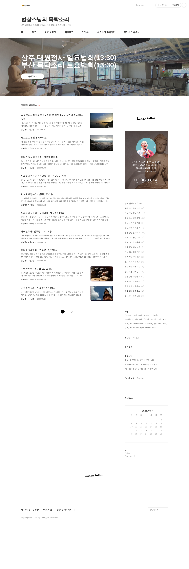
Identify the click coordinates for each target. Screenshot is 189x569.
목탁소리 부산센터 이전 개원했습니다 (139, 360)
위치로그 (69, 32)
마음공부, (149, 323)
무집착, (153, 319)
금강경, (148, 327)
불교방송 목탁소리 (134, 227)
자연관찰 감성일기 (134, 257)
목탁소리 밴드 (48, 550)
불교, (165, 319)
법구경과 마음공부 (27, 129)
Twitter (140, 378)
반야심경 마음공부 (134, 281)
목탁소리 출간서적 (134, 237)
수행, (127, 327)
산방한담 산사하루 (135, 232)
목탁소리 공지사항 (134, 208)
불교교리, (158, 323)
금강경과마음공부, (137, 323)
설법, (135, 315)
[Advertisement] (94, 506)
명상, (165, 323)
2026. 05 (146, 410)
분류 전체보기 (133, 203)
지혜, (127, 323)
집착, (160, 319)
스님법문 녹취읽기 (134, 261)
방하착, (146, 319)
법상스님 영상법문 (135, 213)
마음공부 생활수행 (135, 218)
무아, (141, 315)
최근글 (127, 337)
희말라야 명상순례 (134, 242)
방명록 (85, 32)
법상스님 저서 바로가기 (66, 550)
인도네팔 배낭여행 (134, 247)
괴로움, (155, 315)
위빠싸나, (139, 319)
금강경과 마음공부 (134, 286)
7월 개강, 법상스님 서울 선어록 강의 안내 (141, 368)
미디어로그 (50, 32)
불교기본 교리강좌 (134, 271)
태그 (34, 32)
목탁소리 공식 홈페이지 (30, 550)
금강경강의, (129, 319)
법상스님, (128, 315)
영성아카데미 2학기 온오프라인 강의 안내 (141, 364)
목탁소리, (147, 315)
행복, (154, 327)
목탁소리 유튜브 (132, 32)
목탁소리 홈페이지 (106, 32)
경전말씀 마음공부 (134, 276)
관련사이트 (154, 549)
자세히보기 (32, 76)
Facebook (129, 378)
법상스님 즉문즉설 (134, 266)
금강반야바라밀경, (137, 327)
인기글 (136, 337)
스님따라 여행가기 (134, 252)
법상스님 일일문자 (134, 296)
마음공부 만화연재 (134, 222)
